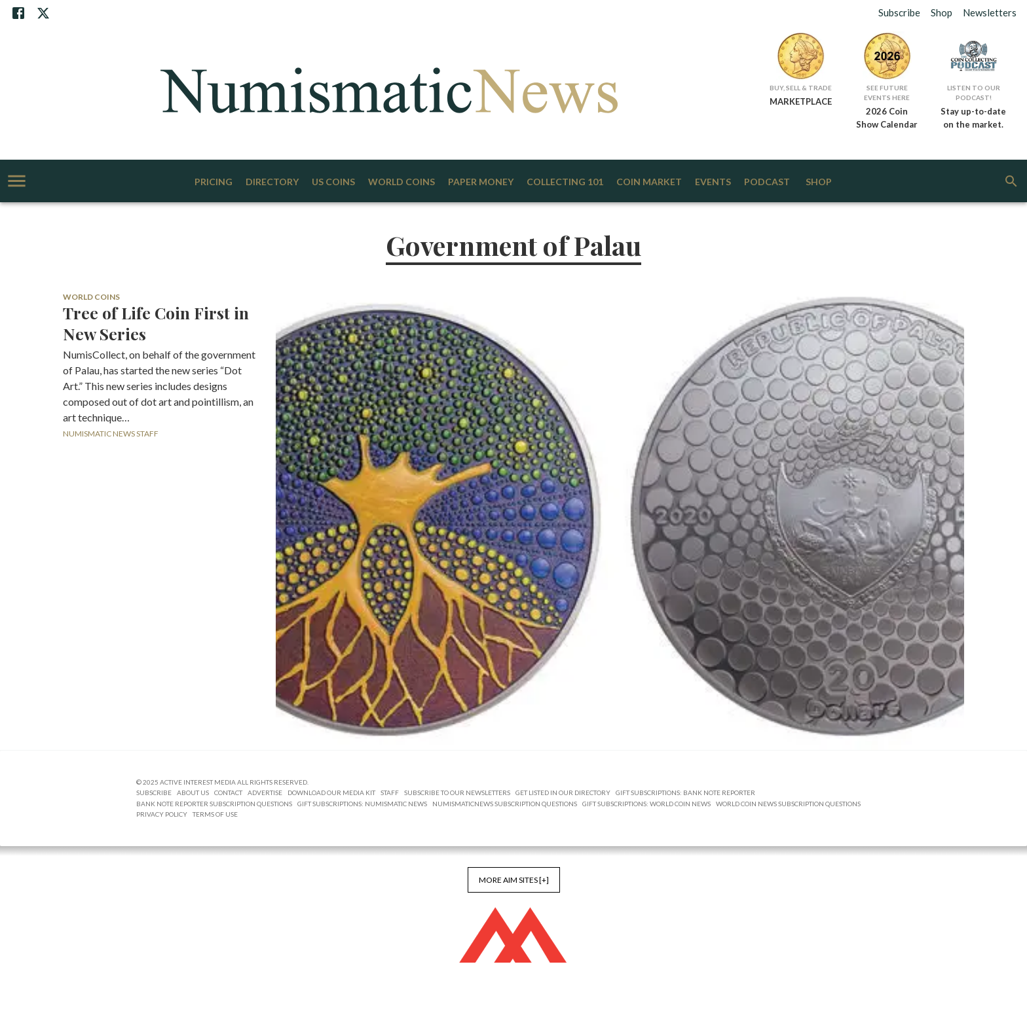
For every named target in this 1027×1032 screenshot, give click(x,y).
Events (713, 182)
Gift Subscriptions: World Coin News (646, 804)
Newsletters (990, 12)
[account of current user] (16, 181)
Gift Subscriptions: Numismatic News (362, 804)
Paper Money (481, 182)
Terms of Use (215, 814)
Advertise (265, 792)
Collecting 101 (564, 182)
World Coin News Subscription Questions (788, 804)
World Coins (401, 182)
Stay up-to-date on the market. (973, 118)
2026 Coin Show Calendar (887, 118)
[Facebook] (18, 13)
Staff (390, 792)
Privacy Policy (161, 814)
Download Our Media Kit (331, 792)
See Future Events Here (887, 92)
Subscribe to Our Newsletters (457, 792)
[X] (43, 13)
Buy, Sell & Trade (801, 88)
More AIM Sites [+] (514, 880)
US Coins (333, 182)
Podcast (767, 182)
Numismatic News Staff (111, 433)
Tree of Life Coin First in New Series (156, 323)
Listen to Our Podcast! (973, 92)
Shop (941, 12)
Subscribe (899, 12)
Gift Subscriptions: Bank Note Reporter (685, 792)
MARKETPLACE (801, 101)
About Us (193, 792)
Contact (228, 792)
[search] (1011, 181)
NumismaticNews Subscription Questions (504, 804)
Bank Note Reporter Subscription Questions (214, 804)
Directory (272, 182)
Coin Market (649, 182)
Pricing (213, 182)
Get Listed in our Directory (562, 792)
